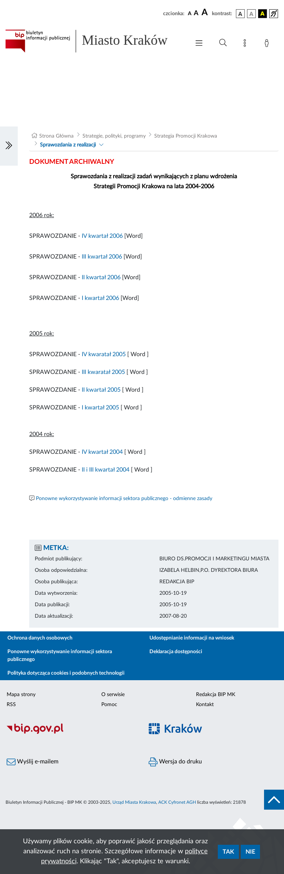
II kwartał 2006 (101, 277)
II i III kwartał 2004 (105, 470)
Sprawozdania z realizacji (68, 145)
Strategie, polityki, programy (114, 136)
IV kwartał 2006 (102, 236)
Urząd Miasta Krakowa (134, 802)
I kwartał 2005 (100, 408)
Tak (228, 852)
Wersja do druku (175, 761)
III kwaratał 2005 (102, 372)
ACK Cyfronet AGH (177, 802)
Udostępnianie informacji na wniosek (191, 638)
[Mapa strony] (246, 44)
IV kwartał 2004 (102, 452)
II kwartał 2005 (101, 390)
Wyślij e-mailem (32, 761)
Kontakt (205, 704)
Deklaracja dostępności (175, 651)
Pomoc (109, 704)
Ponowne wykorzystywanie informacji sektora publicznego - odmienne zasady (124, 498)
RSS (11, 704)
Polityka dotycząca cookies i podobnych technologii (66, 673)
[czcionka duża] (205, 12)
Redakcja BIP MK (215, 694)
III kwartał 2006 (102, 257)
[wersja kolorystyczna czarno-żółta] (262, 13)
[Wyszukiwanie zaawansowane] (223, 43)
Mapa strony (21, 694)
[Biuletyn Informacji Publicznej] (71, 733)
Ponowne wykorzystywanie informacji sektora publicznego (59, 655)
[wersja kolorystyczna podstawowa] (240, 13)
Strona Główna (56, 136)
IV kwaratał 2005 (103, 354)
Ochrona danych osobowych (39, 638)
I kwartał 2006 (100, 298)
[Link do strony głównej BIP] (94, 41)
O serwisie (113, 694)
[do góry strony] (274, 800)
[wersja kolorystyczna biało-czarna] (251, 13)
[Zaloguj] (268, 44)
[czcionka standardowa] (190, 13)
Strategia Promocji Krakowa (185, 136)
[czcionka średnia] (196, 13)
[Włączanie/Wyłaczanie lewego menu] (9, 146)
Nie (250, 852)
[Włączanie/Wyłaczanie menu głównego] (198, 44)
